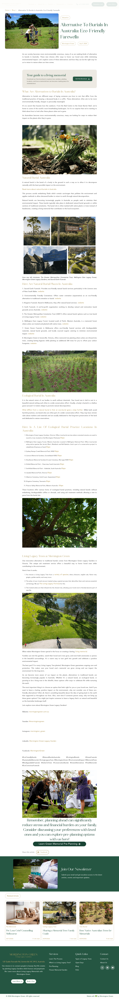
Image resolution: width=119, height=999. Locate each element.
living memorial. (81, 652)
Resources (61, 4)
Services (32, 4)
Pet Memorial (11, 927)
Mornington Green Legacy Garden (42, 741)
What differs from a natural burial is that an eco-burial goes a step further (52, 410)
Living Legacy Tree (49, 927)
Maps (62, 438)
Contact (70, 4)
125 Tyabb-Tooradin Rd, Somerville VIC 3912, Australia (23, 966)
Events (51, 4)
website (65, 324)
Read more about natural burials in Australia (39, 189)
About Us (42, 4)
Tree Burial (83, 927)
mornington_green (37, 731)
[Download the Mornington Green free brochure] (82, 79)
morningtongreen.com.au (39, 712)
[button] (42, 852)
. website (40, 292)
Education (65, 18)
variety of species (61, 575)
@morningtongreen (36, 722)
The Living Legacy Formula (49, 584)
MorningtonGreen (37, 751)
